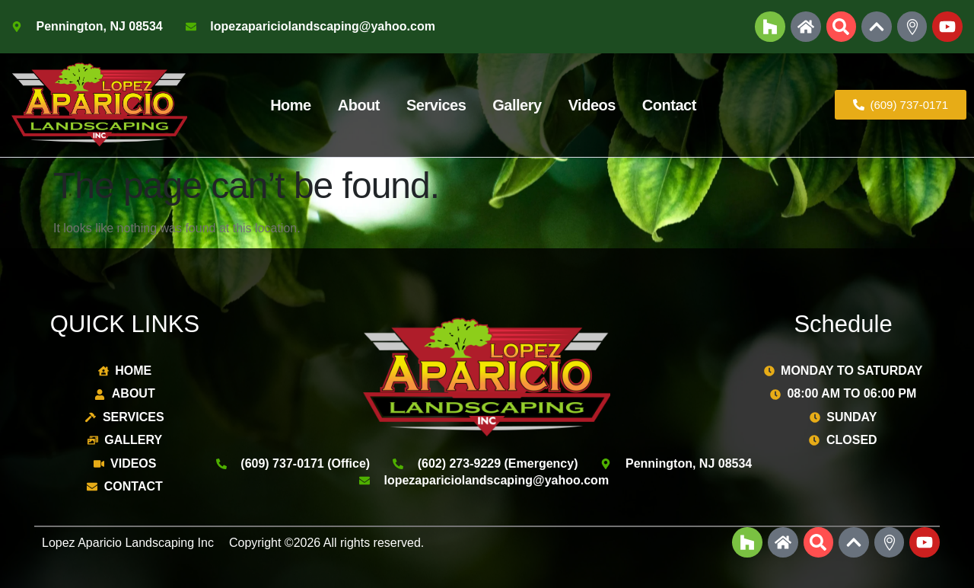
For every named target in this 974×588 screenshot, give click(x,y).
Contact (669, 105)
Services (436, 105)
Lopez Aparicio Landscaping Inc (128, 542)
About (359, 105)
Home (290, 105)
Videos (592, 105)
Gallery (516, 105)
